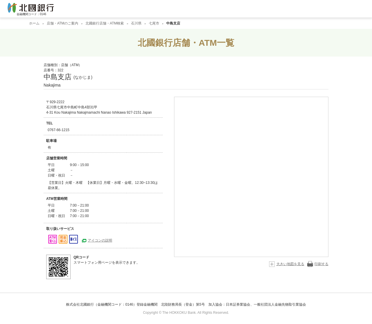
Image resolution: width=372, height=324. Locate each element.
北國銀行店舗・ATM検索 (104, 23)
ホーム (34, 23)
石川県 (136, 23)
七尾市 (154, 23)
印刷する (321, 264)
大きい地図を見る (290, 264)
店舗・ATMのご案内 (62, 23)
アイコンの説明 (100, 240)
